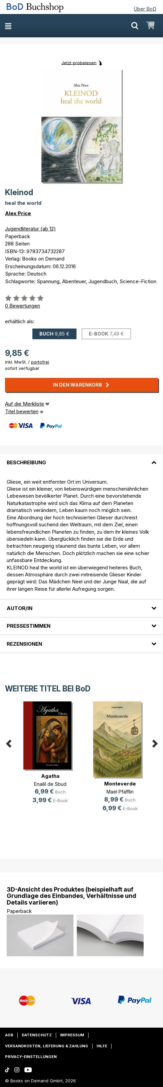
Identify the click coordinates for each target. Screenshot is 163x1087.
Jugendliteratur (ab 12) (30, 228)
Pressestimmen (28, 626)
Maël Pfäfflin (120, 791)
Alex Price (18, 213)
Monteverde (120, 783)
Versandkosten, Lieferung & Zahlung (46, 1046)
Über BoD (145, 9)
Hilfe (102, 1046)
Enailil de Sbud (50, 784)
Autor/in (19, 608)
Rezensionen (24, 644)
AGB (9, 1035)
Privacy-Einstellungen (31, 1056)
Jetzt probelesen (79, 62)
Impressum (72, 1035)
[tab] (81, 459)
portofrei (40, 362)
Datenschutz (37, 1035)
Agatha (50, 776)
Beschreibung (26, 462)
